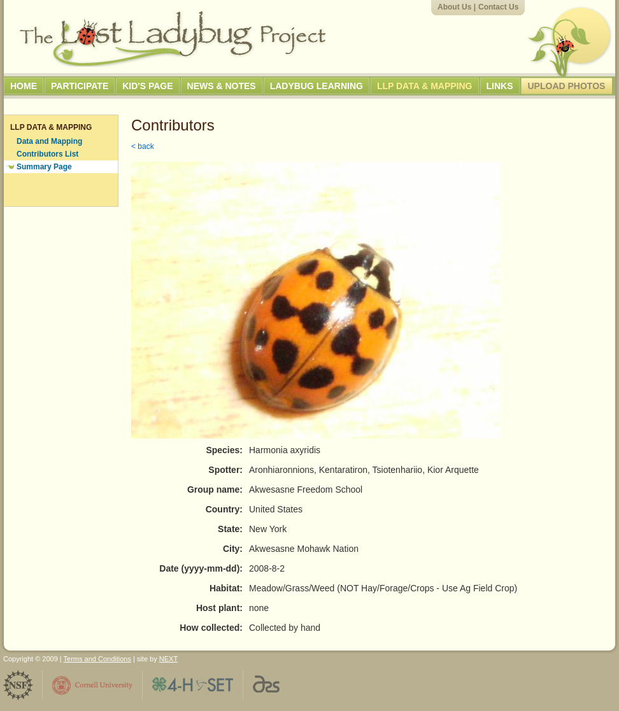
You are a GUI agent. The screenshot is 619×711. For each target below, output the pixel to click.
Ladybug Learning (316, 86)
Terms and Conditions (97, 659)
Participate (79, 86)
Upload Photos (567, 86)
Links (500, 86)
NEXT (168, 659)
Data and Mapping (49, 141)
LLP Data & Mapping (425, 86)
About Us (454, 7)
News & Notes (221, 86)
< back (142, 146)
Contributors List (47, 154)
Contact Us (498, 7)
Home (23, 86)
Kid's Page (147, 86)
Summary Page (44, 166)
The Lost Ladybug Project (172, 39)
